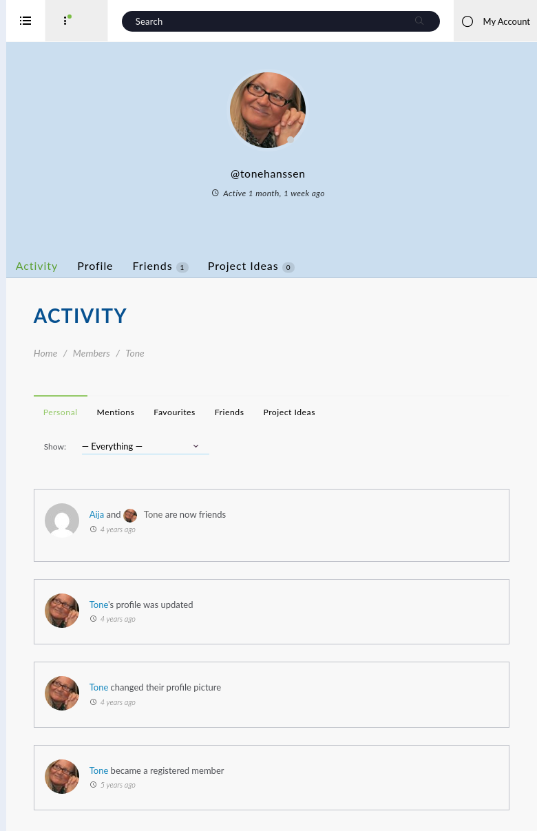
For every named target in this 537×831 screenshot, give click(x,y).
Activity (86, 265)
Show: (104, 446)
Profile (144, 265)
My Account (495, 21)
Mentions (165, 412)
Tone (202, 514)
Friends (210, 266)
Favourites (223, 412)
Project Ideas (300, 266)
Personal (109, 412)
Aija (145, 514)
